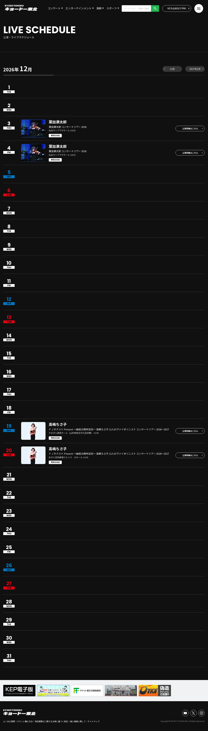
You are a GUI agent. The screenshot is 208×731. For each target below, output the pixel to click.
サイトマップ (93, 721)
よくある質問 (9, 721)
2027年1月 (195, 69)
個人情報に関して (78, 721)
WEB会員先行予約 (176, 8)
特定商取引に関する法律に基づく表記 (51, 721)
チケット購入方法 (25, 721)
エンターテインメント (78, 8)
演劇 (99, 8)
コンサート (54, 8)
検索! (155, 8)
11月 (172, 69)
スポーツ (111, 8)
